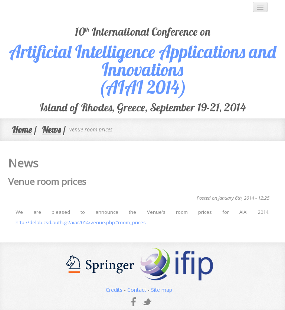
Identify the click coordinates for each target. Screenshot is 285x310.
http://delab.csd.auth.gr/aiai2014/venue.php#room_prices (81, 222)
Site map (161, 289)
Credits (114, 289)
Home (22, 129)
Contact (136, 289)
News (51, 129)
